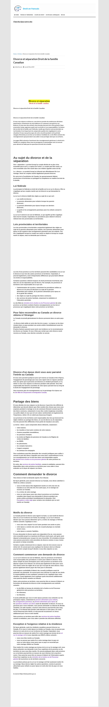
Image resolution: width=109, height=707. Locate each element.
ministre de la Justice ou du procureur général (30, 459)
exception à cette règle (25, 500)
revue (63, 15)
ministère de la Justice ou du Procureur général (39, 303)
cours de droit (39, 15)
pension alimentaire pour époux (45, 601)
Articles (20, 54)
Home (16, 15)
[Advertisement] (39, 37)
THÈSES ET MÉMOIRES (26, 15)
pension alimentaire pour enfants (46, 599)
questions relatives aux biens (25, 603)
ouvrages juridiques (52, 15)
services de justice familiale (32, 464)
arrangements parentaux (24, 601)
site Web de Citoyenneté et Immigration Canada (31, 392)
